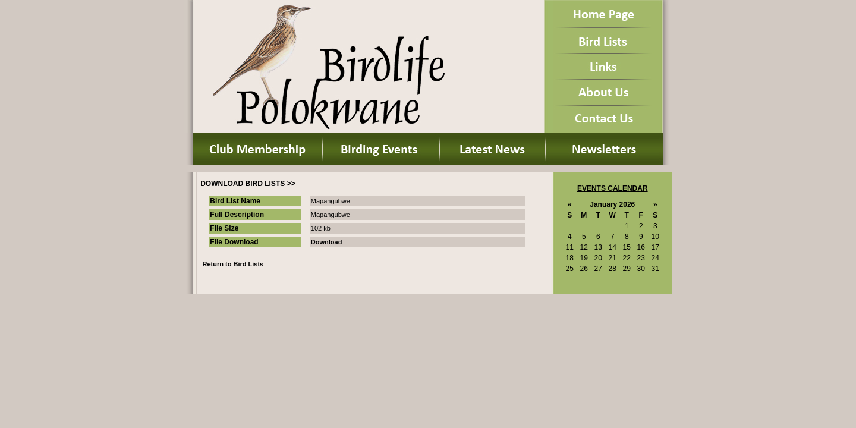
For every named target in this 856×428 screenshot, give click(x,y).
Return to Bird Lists (233, 264)
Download (326, 242)
